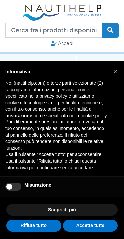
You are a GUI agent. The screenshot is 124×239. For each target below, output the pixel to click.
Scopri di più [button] (62, 209)
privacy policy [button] (53, 96)
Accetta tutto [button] (90, 225)
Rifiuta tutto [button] (34, 225)
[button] (115, 71)
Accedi (62, 43)
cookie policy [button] (93, 115)
